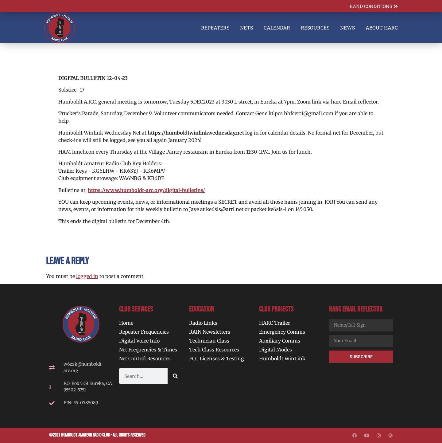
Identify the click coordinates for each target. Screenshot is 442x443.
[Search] (175, 376)
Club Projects (276, 309)
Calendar (277, 27)
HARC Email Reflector (355, 309)
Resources (315, 27)
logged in (87, 276)
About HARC (382, 27)
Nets (246, 27)
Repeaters (215, 27)
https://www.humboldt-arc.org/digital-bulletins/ (146, 190)
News (347, 27)
